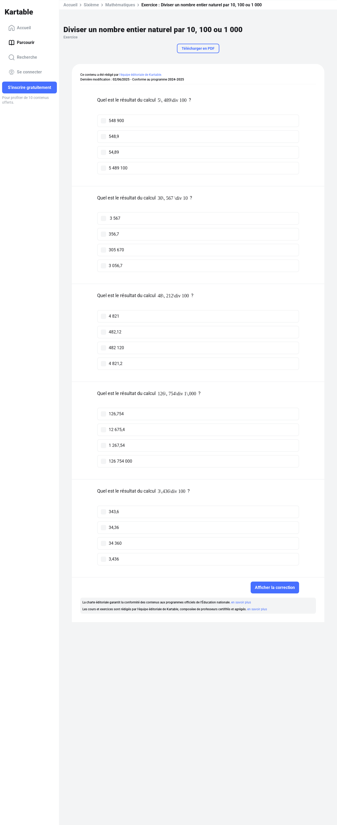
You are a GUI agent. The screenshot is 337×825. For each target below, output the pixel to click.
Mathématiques (120, 4)
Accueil (19, 28)
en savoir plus (241, 602)
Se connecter (25, 72)
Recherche (22, 57)
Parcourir (21, 42)
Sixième (91, 4)
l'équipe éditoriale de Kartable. (140, 75)
